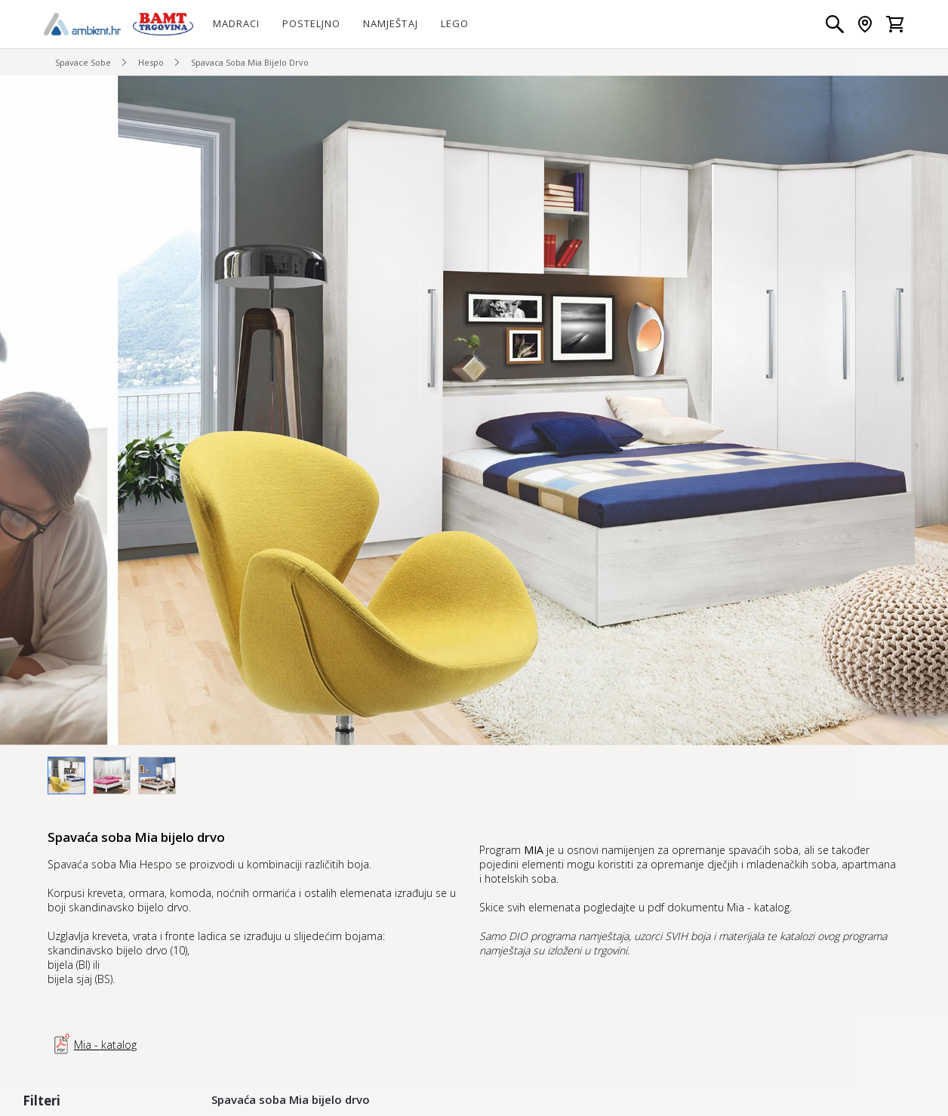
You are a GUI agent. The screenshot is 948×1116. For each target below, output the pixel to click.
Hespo (151, 62)
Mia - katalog (92, 1044)
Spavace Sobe (83, 62)
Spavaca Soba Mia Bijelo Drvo (250, 62)
